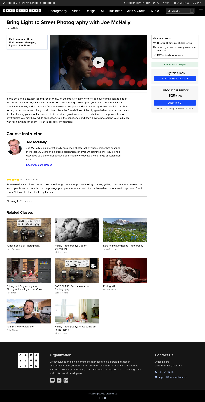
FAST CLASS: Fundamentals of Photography (72, 287)
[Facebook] (59, 380)
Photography (57, 10)
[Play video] (98, 62)
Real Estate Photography (20, 326)
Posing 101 (109, 286)
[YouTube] (52, 380)
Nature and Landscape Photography (123, 245)
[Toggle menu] (201, 10)
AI (102, 10)
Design (91, 10)
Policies (102, 397)
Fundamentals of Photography (23, 245)
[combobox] (180, 10)
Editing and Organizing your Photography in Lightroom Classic (25, 287)
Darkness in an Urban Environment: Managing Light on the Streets (22, 42)
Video (76, 10)
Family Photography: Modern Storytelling (71, 247)
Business (115, 10)
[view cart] (166, 3)
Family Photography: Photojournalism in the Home (75, 328)
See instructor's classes (39, 165)
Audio (155, 10)
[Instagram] (65, 380)
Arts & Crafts (136, 10)
